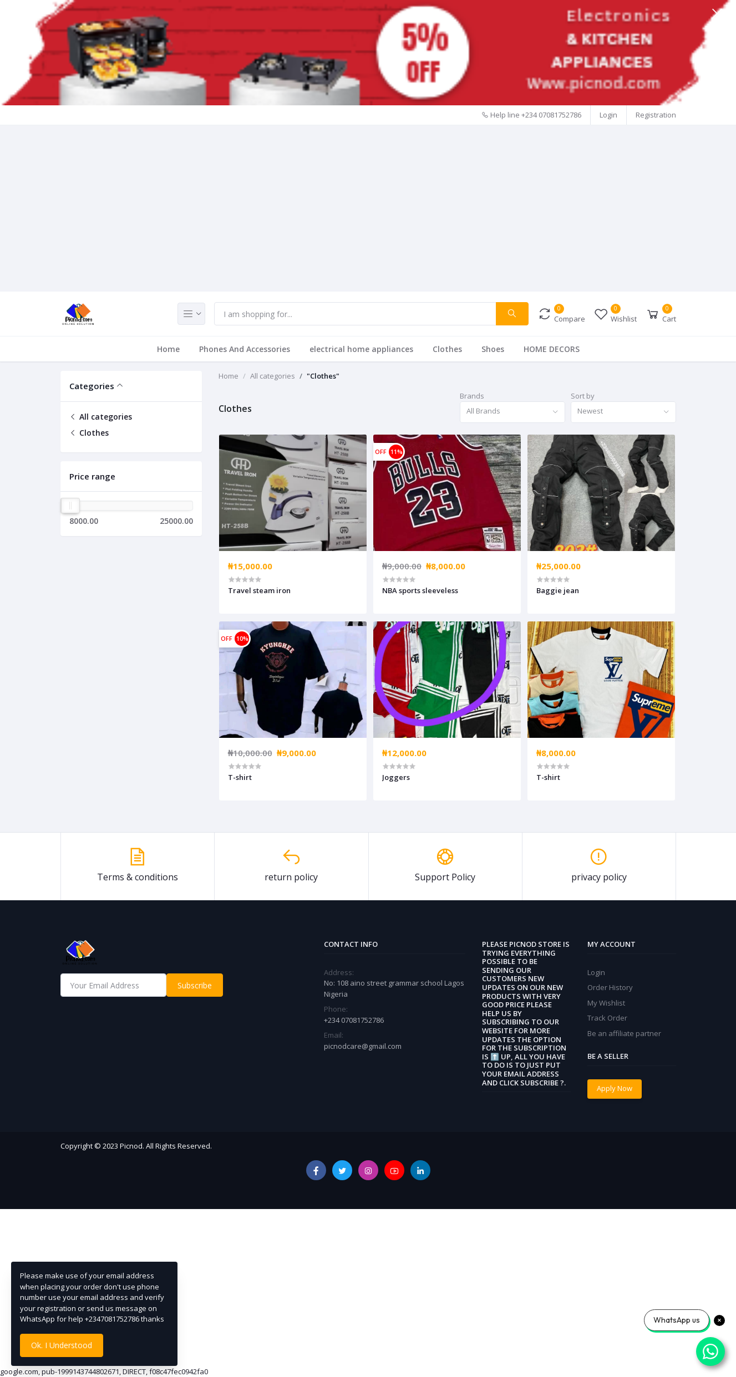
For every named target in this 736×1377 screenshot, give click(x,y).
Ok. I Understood (61, 1345)
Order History (610, 987)
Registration (656, 115)
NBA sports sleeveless (420, 590)
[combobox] (512, 412)
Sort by (583, 396)
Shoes (492, 349)
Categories (91, 385)
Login (608, 115)
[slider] (70, 505)
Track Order (607, 1018)
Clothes (447, 349)
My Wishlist (606, 1003)
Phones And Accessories (244, 349)
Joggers (396, 777)
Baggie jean (557, 590)
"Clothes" (323, 376)
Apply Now (614, 1088)
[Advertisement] (368, 208)
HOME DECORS (552, 349)
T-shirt (240, 777)
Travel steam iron (259, 590)
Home (168, 349)
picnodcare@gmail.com (363, 1046)
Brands (472, 396)
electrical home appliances (361, 349)
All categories (100, 416)
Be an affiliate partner (624, 1033)
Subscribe (194, 985)
